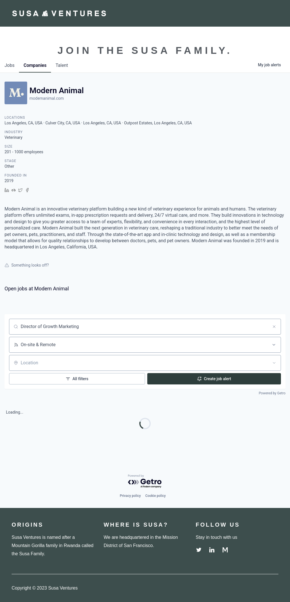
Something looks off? (27, 265)
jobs (9, 65)
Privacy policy (130, 496)
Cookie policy (155, 496)
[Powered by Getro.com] (145, 481)
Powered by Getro (272, 393)
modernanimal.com (46, 98)
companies (35, 65)
